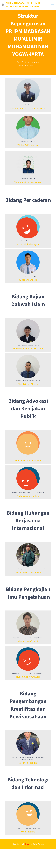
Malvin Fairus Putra (28, 762)
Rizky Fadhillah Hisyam (28, 244)
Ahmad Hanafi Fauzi (28, 641)
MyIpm (26, 844)
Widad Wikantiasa (28, 279)
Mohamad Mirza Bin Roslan (28, 572)
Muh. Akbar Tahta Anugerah (28, 460)
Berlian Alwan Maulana (28, 496)
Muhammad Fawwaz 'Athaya (28, 181)
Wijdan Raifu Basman (28, 145)
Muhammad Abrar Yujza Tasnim (28, 348)
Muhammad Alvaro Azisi (28, 676)
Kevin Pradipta (28, 831)
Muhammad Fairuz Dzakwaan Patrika (28, 108)
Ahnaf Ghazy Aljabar (28, 384)
